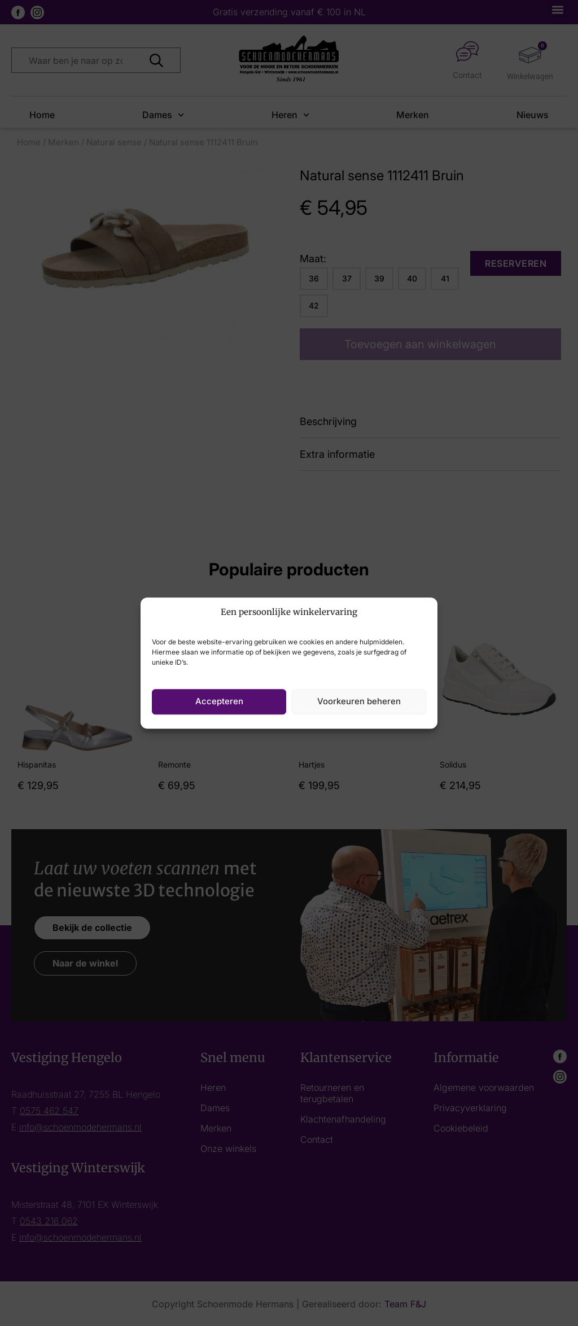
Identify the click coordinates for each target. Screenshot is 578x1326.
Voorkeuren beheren (359, 701)
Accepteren (219, 701)
